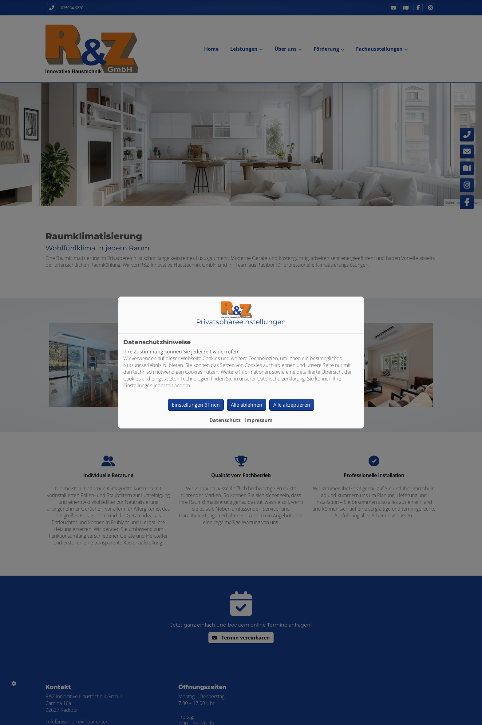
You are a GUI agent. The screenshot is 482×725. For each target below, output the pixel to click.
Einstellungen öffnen (196, 404)
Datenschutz (225, 420)
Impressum (259, 420)
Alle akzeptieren (291, 404)
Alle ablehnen (246, 404)
